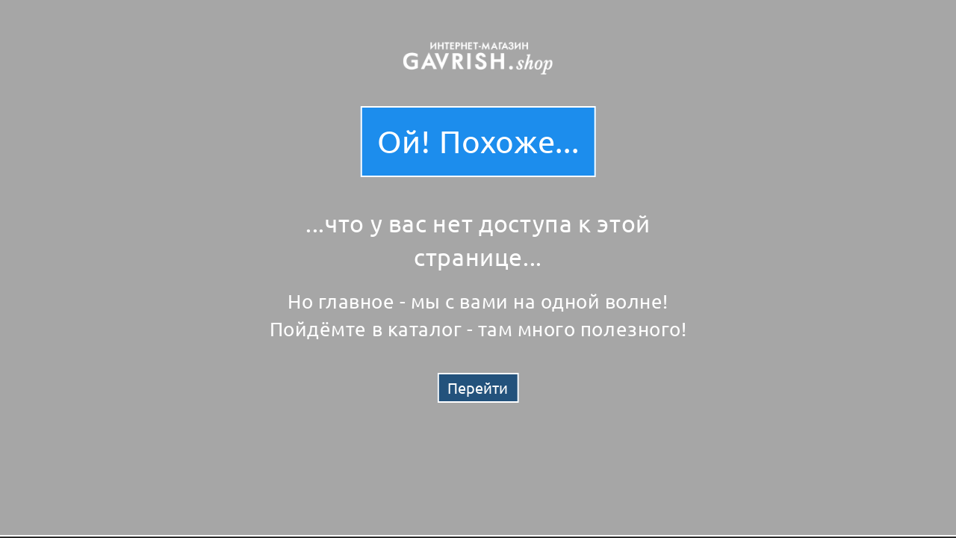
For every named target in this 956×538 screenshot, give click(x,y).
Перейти (477, 387)
